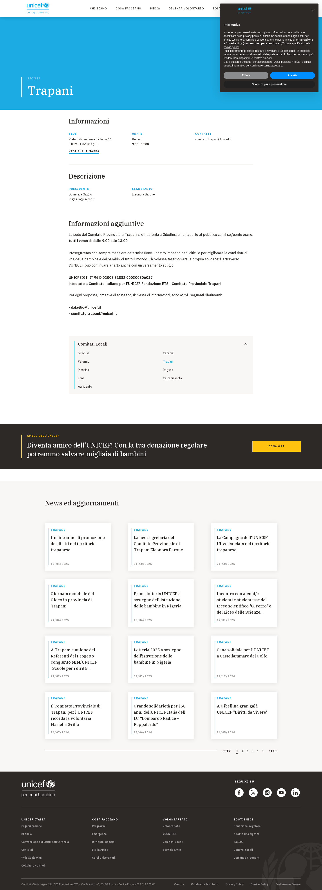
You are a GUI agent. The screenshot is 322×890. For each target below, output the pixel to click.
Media (155, 8)
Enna (81, 378)
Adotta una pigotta (247, 834)
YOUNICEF (169, 834)
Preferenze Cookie (288, 884)
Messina (83, 369)
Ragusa (168, 369)
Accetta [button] (292, 75)
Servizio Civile (172, 849)
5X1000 (238, 841)
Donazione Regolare (247, 826)
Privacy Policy (235, 884)
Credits (179, 884)
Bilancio (26, 834)
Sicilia (34, 78)
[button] (312, 10)
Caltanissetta (172, 378)
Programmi (99, 826)
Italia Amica (100, 849)
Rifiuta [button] (246, 75)
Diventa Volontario (186, 8)
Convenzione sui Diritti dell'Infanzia (45, 841)
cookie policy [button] (231, 47)
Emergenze (99, 834)
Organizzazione (31, 826)
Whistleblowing (31, 857)
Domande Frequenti (247, 857)
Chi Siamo (98, 8)
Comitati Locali (173, 841)
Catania (168, 353)
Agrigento (85, 386)
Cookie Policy (259, 884)
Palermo (83, 361)
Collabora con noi (33, 865)
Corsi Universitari (103, 857)
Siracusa (84, 353)
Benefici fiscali (243, 849)
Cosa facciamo (128, 8)
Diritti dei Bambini (103, 841)
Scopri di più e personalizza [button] (269, 84)
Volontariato (171, 826)
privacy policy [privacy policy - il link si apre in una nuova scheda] (251, 36)
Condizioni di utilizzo (205, 884)
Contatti (27, 849)
